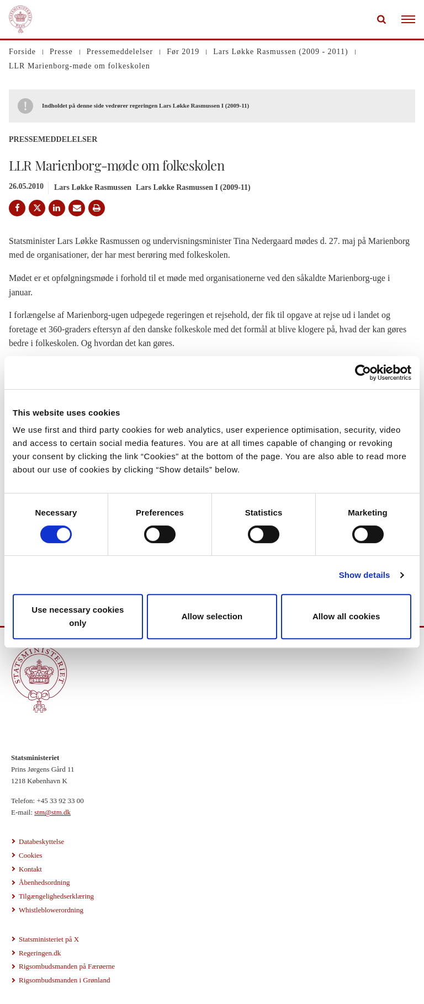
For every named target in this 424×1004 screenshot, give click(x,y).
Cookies (31, 855)
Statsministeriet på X (49, 939)
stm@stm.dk (52, 812)
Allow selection (212, 616)
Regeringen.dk (40, 953)
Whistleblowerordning (51, 910)
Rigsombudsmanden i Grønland (64, 980)
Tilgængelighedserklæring (56, 896)
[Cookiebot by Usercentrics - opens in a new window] (363, 372)
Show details (364, 575)
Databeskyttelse (41, 841)
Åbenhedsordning (44, 882)
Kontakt (30, 869)
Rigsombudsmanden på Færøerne (67, 966)
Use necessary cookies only (77, 616)
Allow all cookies (346, 616)
